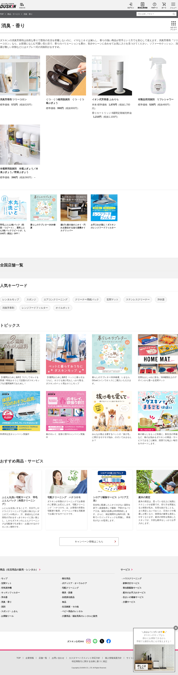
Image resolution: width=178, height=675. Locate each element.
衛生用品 (66, 578)
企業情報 (30, 658)
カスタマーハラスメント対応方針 (84, 658)
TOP (18, 658)
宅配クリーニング (70, 588)
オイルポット (63, 308)
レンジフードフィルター (35, 308)
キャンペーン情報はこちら (89, 541)
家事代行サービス (131, 583)
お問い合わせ (58, 658)
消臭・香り (6, 602)
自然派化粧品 (68, 597)
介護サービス (129, 602)
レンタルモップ (10, 299)
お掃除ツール (7, 616)
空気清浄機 (6, 588)
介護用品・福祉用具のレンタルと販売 (79, 616)
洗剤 (3, 606)
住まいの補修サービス (133, 597)
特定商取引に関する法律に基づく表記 (89, 661)
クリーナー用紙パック (87, 299)
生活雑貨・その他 (70, 606)
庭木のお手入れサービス (134, 592)
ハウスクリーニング (132, 578)
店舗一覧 (43, 658)
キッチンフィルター (10, 592)
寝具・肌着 (67, 592)
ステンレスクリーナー (138, 299)
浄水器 (161, 299)
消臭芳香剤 (8, 308)
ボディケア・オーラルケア (74, 583)
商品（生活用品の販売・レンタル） (19, 569)
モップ (4, 578)
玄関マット (112, 299)
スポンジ (31, 299)
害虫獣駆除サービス (132, 588)
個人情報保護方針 (113, 658)
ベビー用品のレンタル (72, 611)
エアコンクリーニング (55, 299)
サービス (125, 569)
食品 (64, 602)
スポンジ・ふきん (9, 611)
